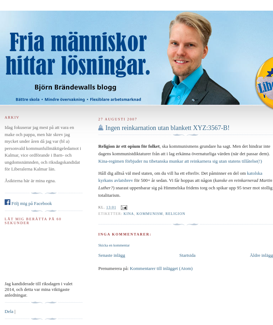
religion (175, 214)
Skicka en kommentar (113, 245)
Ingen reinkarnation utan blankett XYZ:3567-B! (167, 127)
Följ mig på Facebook (28, 203)
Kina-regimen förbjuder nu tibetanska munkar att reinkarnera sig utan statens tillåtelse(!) (180, 161)
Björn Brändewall (136, 53)
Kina (129, 214)
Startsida (188, 255)
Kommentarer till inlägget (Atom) (161, 268)
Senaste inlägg (111, 255)
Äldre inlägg (261, 255)
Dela (9, 311)
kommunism (149, 214)
